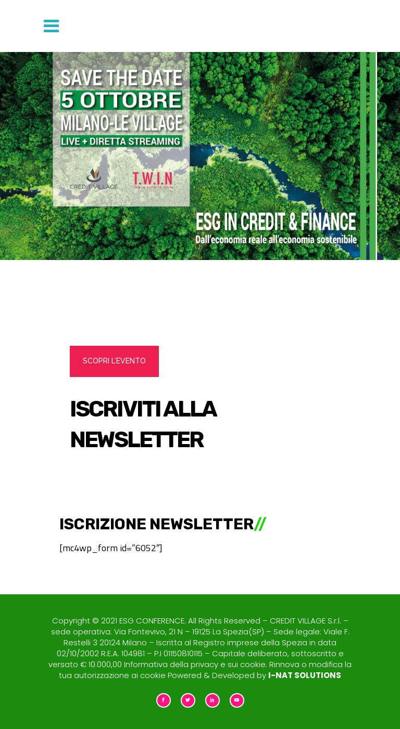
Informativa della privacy (171, 664)
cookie (253, 664)
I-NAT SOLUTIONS (304, 675)
